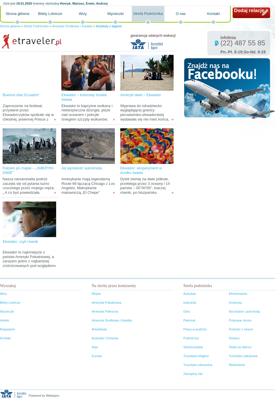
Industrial (189, 302)
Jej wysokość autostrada (81, 168)
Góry (186, 311)
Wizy (83, 13)
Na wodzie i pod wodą (244, 311)
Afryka (96, 293)
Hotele (4, 320)
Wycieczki (115, 13)
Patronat (189, 320)
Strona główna (17, 13)
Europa (97, 356)
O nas (181, 13)
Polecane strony (240, 320)
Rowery (234, 338)
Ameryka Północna (105, 311)
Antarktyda (99, 329)
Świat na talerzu (240, 347)
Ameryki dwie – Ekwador (140, 95)
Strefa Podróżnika (148, 13)
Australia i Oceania (105, 338)
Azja (95, 347)
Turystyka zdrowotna (197, 365)
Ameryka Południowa (106, 302)
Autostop (189, 293)
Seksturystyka (193, 347)
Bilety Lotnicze (50, 13)
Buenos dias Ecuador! (21, 95)
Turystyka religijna (196, 356)
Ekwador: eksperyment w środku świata (141, 170)
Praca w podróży (195, 329)
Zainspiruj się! (193, 373)
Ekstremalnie (238, 293)
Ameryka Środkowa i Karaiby (72, 26)
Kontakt (213, 13)
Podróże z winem (241, 329)
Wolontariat (237, 365)
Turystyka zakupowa (243, 356)
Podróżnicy (191, 338)
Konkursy (235, 302)
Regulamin (7, 329)
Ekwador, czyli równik (20, 241)
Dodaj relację (249, 10)
